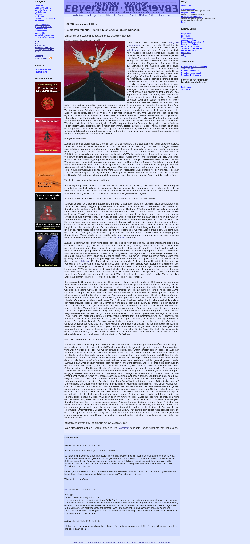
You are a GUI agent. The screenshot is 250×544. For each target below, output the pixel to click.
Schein (121, 237)
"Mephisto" (123, 428)
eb (66, 489)
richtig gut (84, 261)
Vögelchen (132, 50)
